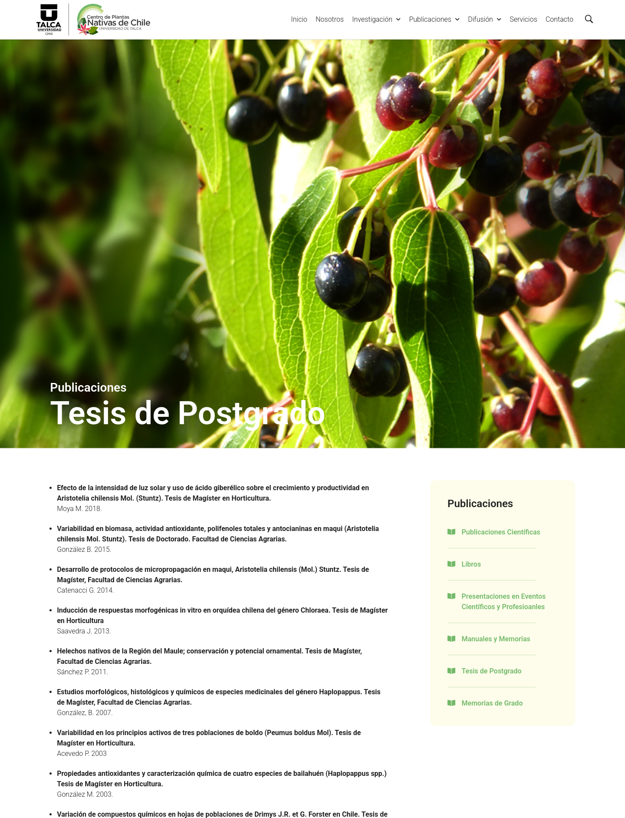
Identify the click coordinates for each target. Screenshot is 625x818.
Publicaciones (434, 19)
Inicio (299, 19)
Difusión (484, 19)
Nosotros (330, 19)
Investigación (376, 19)
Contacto (559, 19)
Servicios (523, 19)
